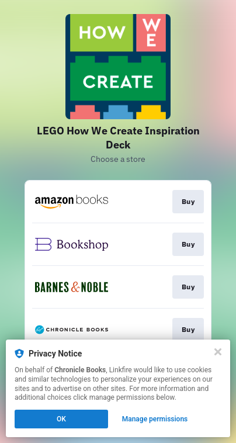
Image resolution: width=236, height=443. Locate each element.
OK (61, 419)
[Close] (218, 351)
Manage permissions (155, 419)
